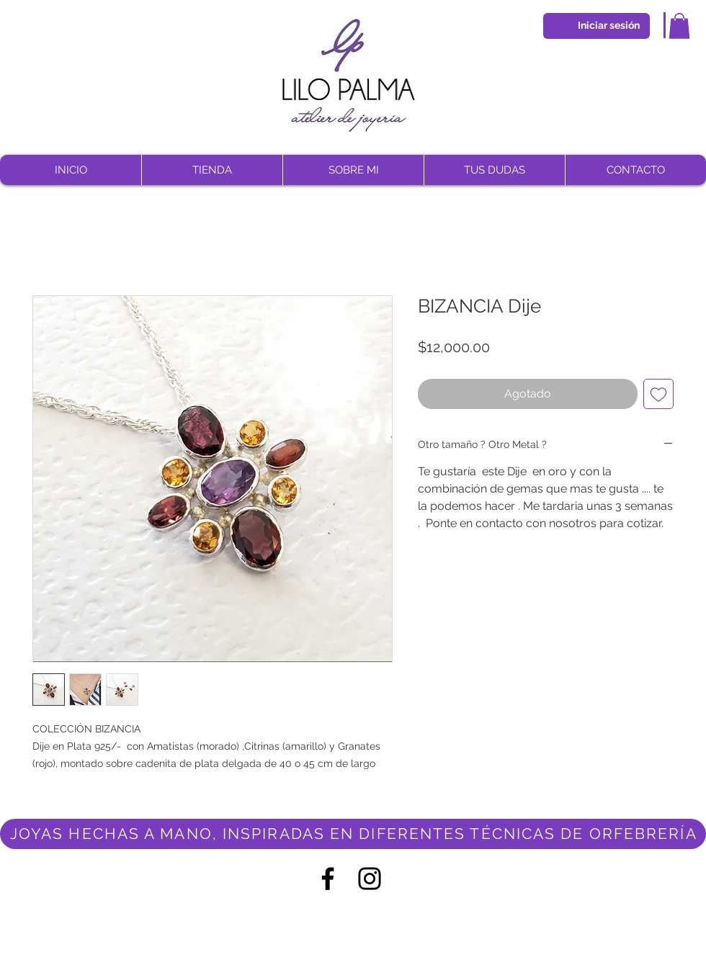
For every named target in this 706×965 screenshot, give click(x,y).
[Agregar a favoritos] (658, 394)
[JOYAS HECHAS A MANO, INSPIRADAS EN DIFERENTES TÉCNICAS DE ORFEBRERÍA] (353, 834)
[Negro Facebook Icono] (328, 878)
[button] (679, 26)
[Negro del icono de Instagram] (369, 878)
